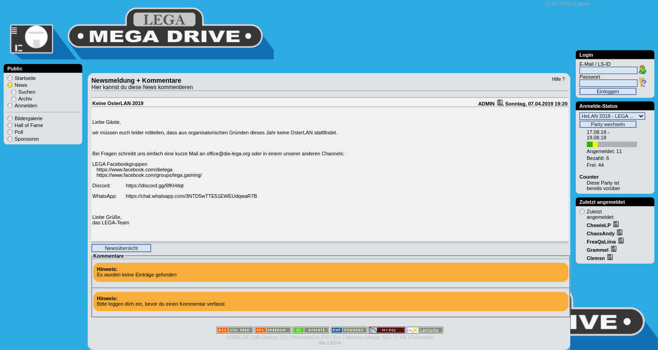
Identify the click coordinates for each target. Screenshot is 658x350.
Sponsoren (27, 139)
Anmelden (26, 105)
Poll (19, 132)
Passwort (589, 77)
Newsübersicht (121, 248)
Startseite (25, 78)
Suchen (26, 92)
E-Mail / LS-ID (594, 64)
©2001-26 (237, 337)
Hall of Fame (29, 125)
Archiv (25, 98)
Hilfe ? (558, 79)
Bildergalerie (28, 118)
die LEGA (329, 342)
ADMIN (487, 103)
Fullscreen (422, 337)
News (21, 85)
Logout (581, 3)
